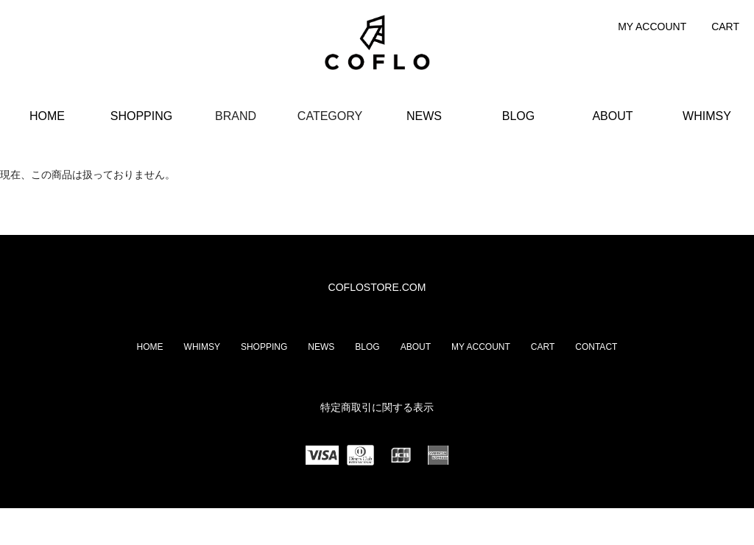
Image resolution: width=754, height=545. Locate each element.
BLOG (518, 116)
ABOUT (612, 116)
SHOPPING (141, 116)
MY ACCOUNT (652, 26)
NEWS (424, 116)
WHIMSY (707, 116)
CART (725, 26)
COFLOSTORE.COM (377, 287)
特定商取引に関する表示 (377, 407)
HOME (47, 116)
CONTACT (596, 347)
